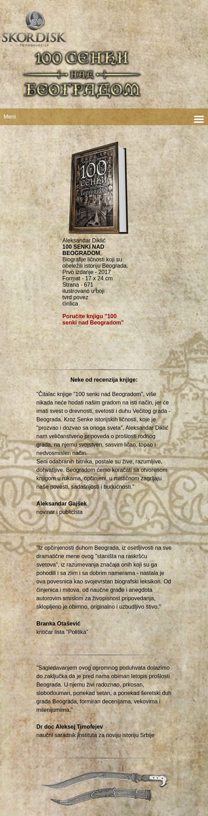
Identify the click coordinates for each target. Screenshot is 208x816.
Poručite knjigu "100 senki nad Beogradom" (93, 319)
